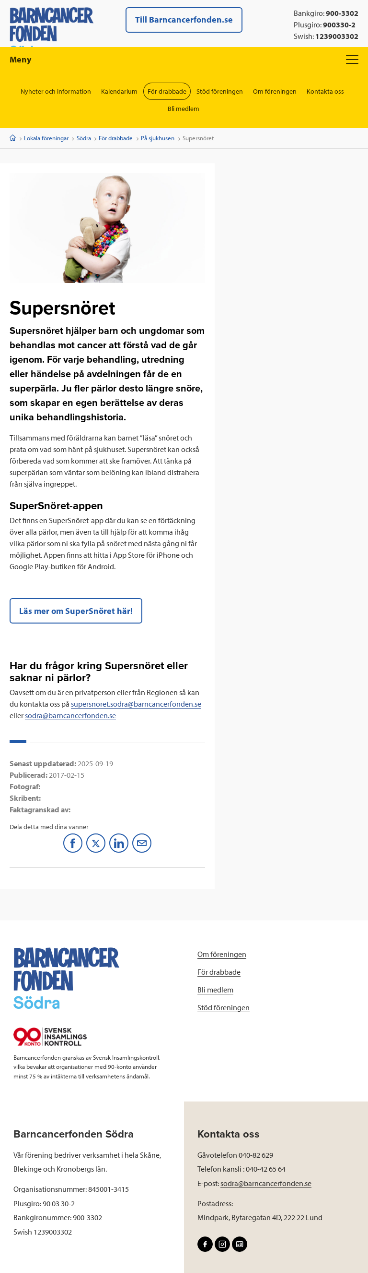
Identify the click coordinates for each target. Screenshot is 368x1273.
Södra (84, 138)
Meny (184, 59)
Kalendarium (119, 91)
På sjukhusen (157, 138)
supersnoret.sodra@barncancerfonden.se (136, 704)
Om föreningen (275, 91)
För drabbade (167, 91)
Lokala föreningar (46, 138)
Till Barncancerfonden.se (184, 19)
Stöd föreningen (219, 91)
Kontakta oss (325, 91)
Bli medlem (183, 108)
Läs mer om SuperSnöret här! (76, 610)
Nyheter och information (56, 91)
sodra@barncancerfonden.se (70, 715)
